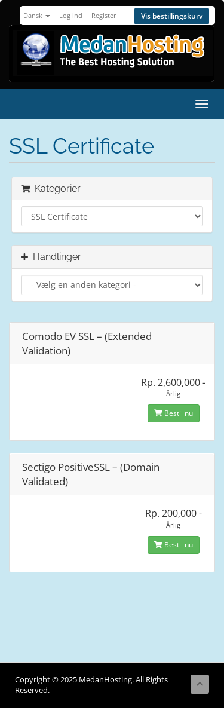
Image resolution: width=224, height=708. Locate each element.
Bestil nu (173, 413)
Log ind (70, 15)
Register (103, 15)
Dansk (36, 15)
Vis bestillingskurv (171, 16)
